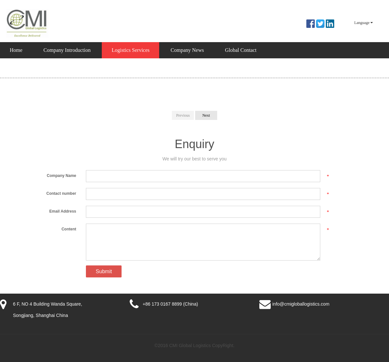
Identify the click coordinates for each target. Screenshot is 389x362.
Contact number (61, 193)
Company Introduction (66, 50)
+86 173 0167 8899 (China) (170, 304)
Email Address (62, 211)
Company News (187, 50)
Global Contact (240, 50)
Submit (103, 271)
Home (16, 50)
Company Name (61, 175)
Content (69, 229)
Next (206, 115)
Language (363, 22)
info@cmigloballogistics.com (300, 304)
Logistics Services (130, 50)
